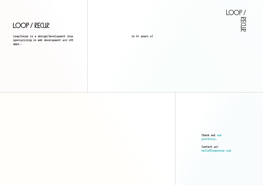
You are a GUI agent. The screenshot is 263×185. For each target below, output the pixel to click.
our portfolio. (212, 137)
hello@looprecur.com (216, 150)
